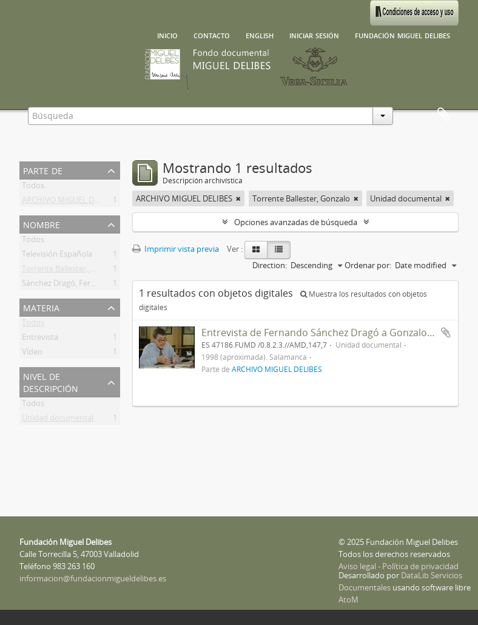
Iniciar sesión (314, 34)
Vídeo (32, 353)
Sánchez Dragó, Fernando (68, 285)
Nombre (41, 223)
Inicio (167, 34)
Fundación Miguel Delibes (402, 34)
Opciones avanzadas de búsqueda (295, 222)
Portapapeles (443, 115)
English (260, 34)
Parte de (42, 169)
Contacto (212, 34)
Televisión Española (57, 256)
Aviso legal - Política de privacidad (398, 566)
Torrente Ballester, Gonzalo (71, 270)
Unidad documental (57, 419)
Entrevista (40, 339)
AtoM (348, 599)
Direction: (269, 265)
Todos (33, 187)
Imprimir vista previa (175, 248)
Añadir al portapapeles (446, 332)
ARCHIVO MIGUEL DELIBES (70, 202)
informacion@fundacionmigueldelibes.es (92, 578)
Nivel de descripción (50, 381)
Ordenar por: (368, 265)
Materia (41, 307)
